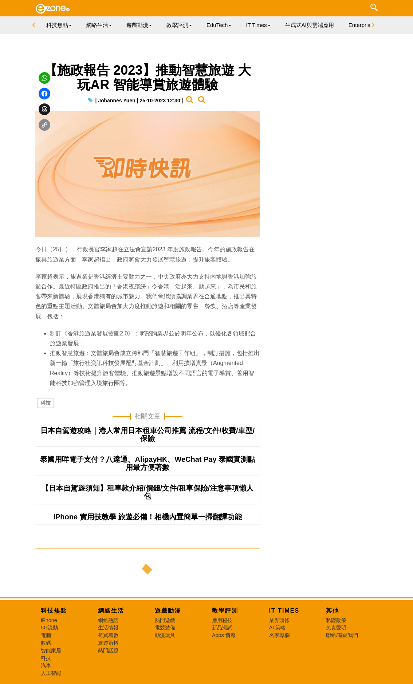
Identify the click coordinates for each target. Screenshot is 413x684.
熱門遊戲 (165, 620)
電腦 (46, 635)
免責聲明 (336, 627)
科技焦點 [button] (59, 25)
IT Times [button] (258, 25)
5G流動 (49, 627)
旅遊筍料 (108, 643)
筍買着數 (108, 635)
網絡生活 (111, 611)
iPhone (49, 620)
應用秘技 (222, 620)
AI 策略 (277, 627)
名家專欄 (279, 635)
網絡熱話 (108, 620)
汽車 (46, 665)
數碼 (46, 643)
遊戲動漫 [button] (139, 25)
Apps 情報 (224, 635)
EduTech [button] (218, 25)
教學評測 (225, 611)
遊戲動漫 (168, 611)
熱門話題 (108, 650)
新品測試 (222, 627)
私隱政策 (336, 620)
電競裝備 (165, 627)
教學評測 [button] (179, 25)
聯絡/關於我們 (342, 635)
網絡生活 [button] (99, 25)
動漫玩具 (165, 635)
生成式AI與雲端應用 (309, 25)
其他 (332, 611)
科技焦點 (54, 611)
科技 (45, 403)
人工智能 (51, 673)
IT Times (284, 611)
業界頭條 (279, 620)
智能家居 (51, 650)
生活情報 (108, 627)
